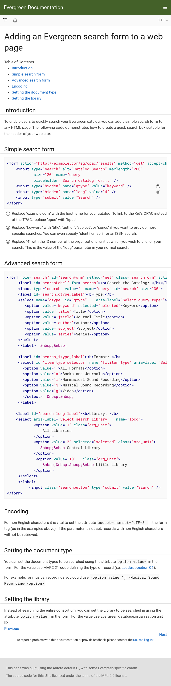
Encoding (20, 86)
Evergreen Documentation (33, 7)
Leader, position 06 (138, 567)
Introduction (22, 68)
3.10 (161, 20)
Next (163, 634)
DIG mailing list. (144, 640)
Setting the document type (34, 92)
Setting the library (26, 98)
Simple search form (28, 74)
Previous (11, 628)
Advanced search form (31, 80)
